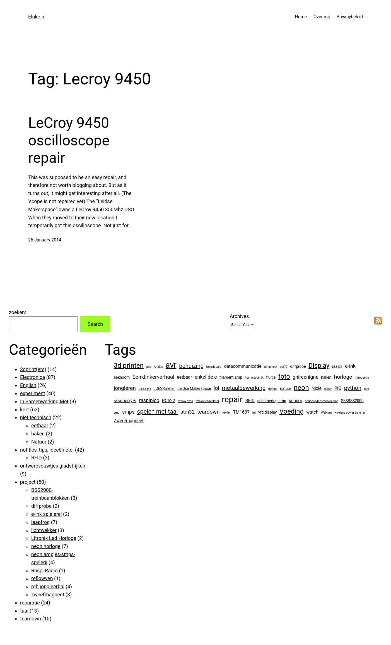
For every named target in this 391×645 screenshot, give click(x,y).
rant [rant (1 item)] (366, 389)
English (28, 385)
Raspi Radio (44, 570)
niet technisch (35, 417)
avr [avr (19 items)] (171, 365)
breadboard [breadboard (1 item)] (213, 367)
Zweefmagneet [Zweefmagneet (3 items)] (129, 420)
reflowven (42, 578)
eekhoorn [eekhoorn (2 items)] (122, 377)
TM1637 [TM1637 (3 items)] (241, 412)
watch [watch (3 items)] (312, 412)
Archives (239, 316)
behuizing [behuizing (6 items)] (191, 365)
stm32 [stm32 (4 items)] (187, 412)
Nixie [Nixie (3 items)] (317, 388)
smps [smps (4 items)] (128, 412)
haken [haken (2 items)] (326, 377)
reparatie (30, 603)
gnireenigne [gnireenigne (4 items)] (305, 377)
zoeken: (17, 312)
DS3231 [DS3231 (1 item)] (337, 367)
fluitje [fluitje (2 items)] (271, 377)
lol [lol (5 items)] (216, 388)
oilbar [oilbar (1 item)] (328, 389)
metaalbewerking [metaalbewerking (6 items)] (244, 388)
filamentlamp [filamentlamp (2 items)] (230, 377)
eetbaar (39, 425)
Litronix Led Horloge (53, 538)
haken (38, 434)
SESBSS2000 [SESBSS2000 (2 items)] (352, 401)
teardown (30, 619)
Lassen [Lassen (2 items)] (144, 388)
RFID (36, 458)
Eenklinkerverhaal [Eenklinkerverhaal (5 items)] (153, 377)
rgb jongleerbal (47, 586)
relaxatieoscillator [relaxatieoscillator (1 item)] (207, 401)
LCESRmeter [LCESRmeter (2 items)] (164, 388)
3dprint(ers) (33, 369)
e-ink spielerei (46, 514)
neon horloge (46, 546)
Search (95, 324)
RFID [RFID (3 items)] (250, 400)
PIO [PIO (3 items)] (338, 388)
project (27, 482)
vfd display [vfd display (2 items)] (267, 412)
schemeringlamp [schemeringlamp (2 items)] (271, 401)
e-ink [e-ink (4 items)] (350, 366)
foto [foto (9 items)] (284, 376)
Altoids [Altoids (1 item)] (158, 367)
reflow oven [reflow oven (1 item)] (185, 401)
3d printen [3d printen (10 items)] (129, 365)
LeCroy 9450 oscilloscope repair (69, 140)
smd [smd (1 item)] (117, 412)
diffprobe (41, 506)
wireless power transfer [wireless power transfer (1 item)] (349, 412)
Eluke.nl (36, 17)
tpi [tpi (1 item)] (254, 412)
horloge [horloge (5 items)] (343, 377)
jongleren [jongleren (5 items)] (125, 388)
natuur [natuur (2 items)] (285, 388)
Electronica (32, 377)
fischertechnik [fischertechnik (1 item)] (254, 378)
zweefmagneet (47, 594)
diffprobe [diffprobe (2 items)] (298, 366)
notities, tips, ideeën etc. (47, 450)
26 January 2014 (44, 240)
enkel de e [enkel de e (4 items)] (206, 377)
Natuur (38, 442)
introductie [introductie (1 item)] (362, 378)
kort (24, 409)
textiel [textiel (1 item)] (226, 412)
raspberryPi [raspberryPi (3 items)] (125, 400)
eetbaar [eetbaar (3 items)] (184, 377)
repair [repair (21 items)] (232, 399)
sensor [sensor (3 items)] (295, 400)
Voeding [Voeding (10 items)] (291, 411)
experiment (32, 393)
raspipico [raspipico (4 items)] (149, 400)
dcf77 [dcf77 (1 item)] (284, 367)
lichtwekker (44, 530)
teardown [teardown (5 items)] (208, 412)
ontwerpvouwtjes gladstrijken (52, 466)
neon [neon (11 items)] (301, 387)
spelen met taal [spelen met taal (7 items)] (157, 411)
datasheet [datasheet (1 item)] (270, 367)
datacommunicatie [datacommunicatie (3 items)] (243, 366)
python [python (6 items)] (352, 388)
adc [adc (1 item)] (148, 367)
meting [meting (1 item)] (272, 389)
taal (24, 611)
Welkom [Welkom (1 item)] (326, 412)
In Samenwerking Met (44, 401)
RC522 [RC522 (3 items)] (168, 400)
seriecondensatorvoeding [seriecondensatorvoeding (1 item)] (321, 401)
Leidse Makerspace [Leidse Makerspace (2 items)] (194, 388)
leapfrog (40, 522)
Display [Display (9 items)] (318, 365)
